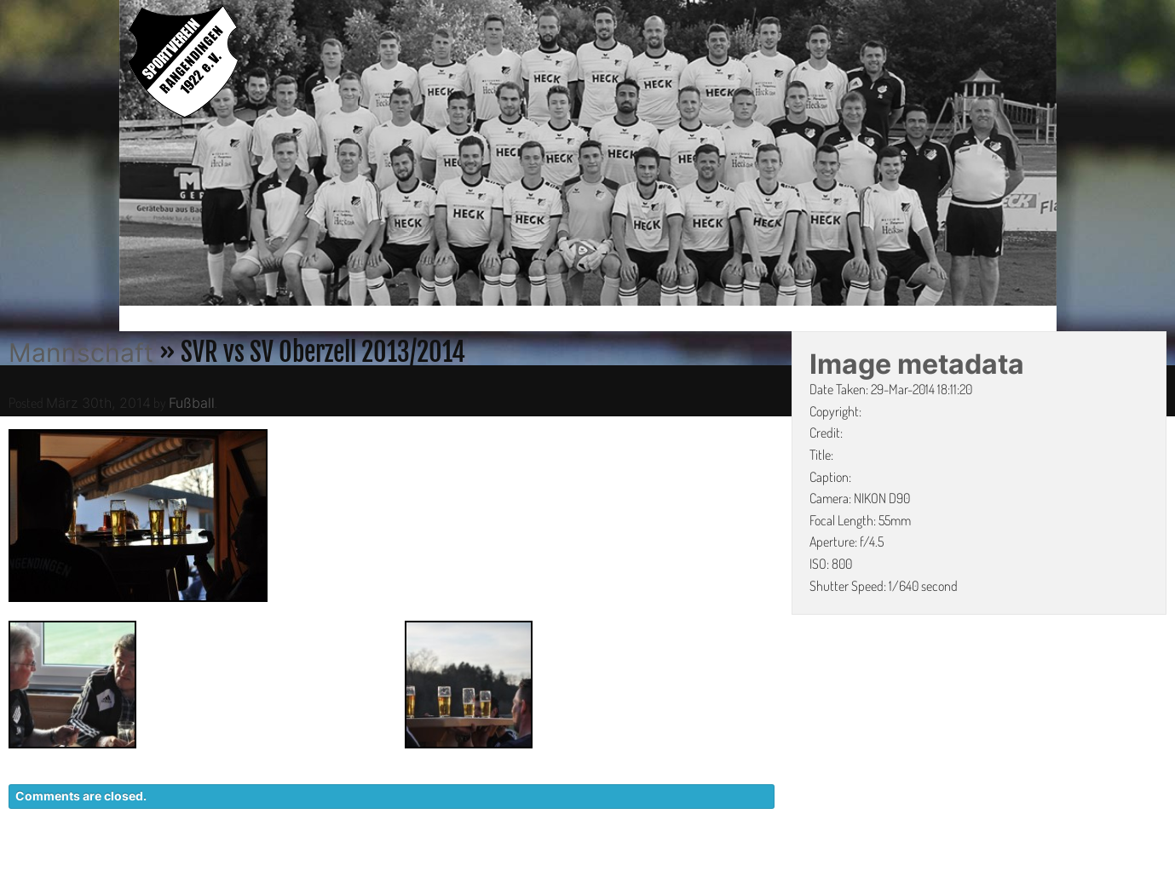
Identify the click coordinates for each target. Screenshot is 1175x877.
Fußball (192, 402)
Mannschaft (81, 352)
